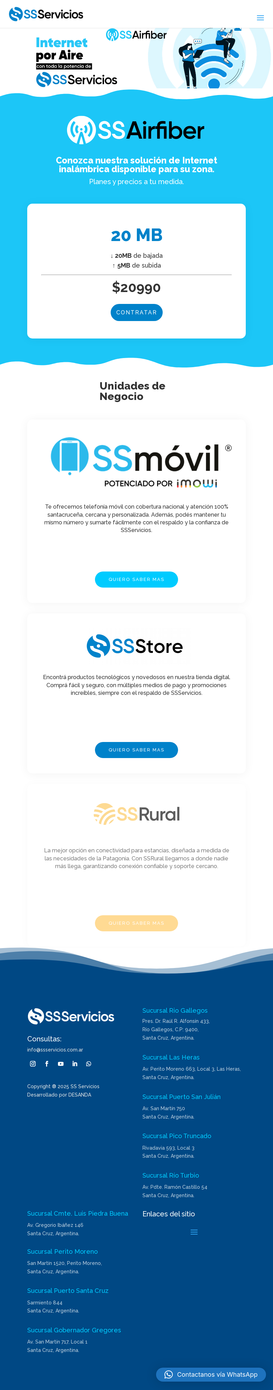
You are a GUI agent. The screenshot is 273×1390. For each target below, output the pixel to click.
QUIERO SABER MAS (136, 579)
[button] (211, 1375)
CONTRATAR (136, 312)
